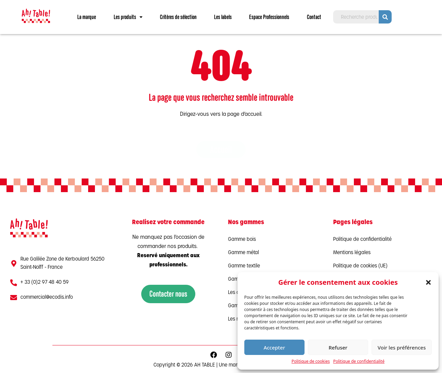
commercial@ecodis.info (46, 297)
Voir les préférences (402, 347)
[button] (428, 282)
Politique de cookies (311, 361)
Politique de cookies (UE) (360, 266)
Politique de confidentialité (358, 361)
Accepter (274, 347)
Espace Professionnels (269, 17)
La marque (86, 17)
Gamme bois (242, 239)
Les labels (223, 17)
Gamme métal (243, 252)
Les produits (128, 17)
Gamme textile (244, 266)
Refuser (338, 347)
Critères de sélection (178, 17)
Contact (314, 17)
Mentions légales (352, 252)
